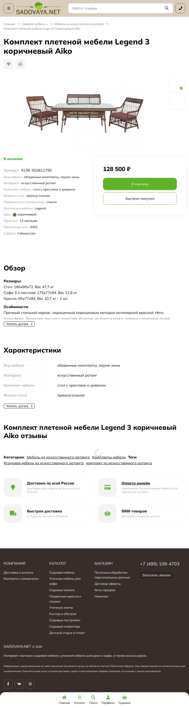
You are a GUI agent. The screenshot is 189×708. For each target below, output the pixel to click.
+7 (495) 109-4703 (160, 564)
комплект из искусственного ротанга (119, 463)
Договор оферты (107, 584)
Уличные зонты (61, 607)
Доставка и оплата (18, 572)
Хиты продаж (104, 590)
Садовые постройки (64, 620)
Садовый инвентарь (64, 626)
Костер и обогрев (62, 614)
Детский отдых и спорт (67, 633)
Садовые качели (62, 590)
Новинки (101, 596)
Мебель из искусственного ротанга (79, 24)
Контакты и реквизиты (21, 578)
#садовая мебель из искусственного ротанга (44, 463)
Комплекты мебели (109, 457)
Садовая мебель (33, 24)
